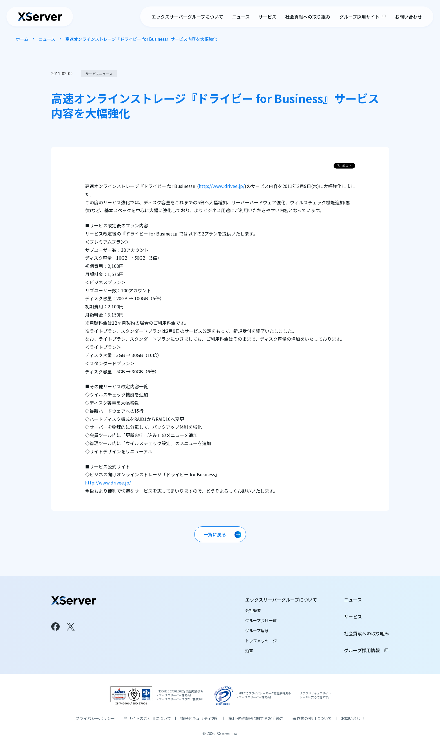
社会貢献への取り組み (307, 17)
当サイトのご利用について (147, 718)
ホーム (22, 39)
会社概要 (253, 610)
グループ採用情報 (366, 650)
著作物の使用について (312, 718)
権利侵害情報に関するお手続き (255, 718)
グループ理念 (257, 630)
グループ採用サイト (359, 17)
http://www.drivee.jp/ (222, 186)
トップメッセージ (261, 640)
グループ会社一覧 (260, 620)
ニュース (241, 17)
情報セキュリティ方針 (199, 718)
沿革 (249, 651)
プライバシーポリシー (95, 718)
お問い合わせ (408, 17)
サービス (267, 17)
